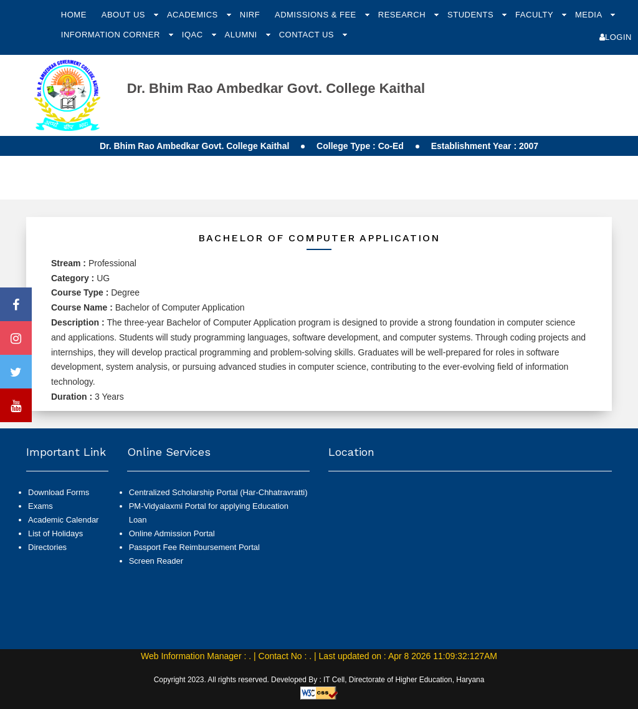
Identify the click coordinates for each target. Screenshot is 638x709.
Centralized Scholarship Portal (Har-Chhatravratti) (218, 492)
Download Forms (58, 492)
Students (471, 14)
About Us (125, 14)
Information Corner (112, 34)
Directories (47, 547)
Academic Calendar (63, 519)
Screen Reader (156, 561)
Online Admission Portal (172, 533)
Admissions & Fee (317, 14)
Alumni (242, 34)
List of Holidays (55, 533)
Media (589, 14)
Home (74, 14)
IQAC (194, 34)
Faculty (535, 14)
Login (615, 37)
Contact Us (307, 34)
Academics (194, 14)
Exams (40, 506)
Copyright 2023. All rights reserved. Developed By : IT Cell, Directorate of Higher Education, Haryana (319, 679)
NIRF (250, 14)
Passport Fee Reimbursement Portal (194, 547)
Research (403, 14)
